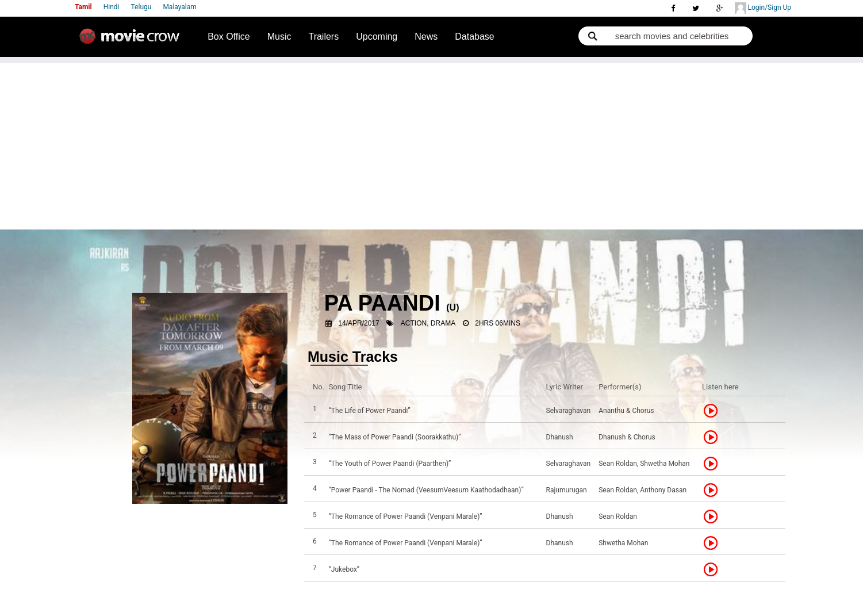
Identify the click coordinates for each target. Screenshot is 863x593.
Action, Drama (428, 323)
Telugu (141, 7)
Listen (714, 410)
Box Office (229, 36)
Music (279, 36)
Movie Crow (132, 40)
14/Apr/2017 (358, 323)
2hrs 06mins (497, 323)
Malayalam (179, 7)
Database (474, 36)
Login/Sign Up (763, 8)
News (426, 36)
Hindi (111, 7)
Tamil (83, 7)
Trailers (323, 36)
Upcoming (376, 36)
